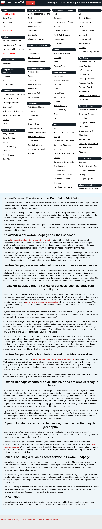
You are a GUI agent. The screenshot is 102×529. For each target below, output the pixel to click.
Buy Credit (32, 520)
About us (11, 520)
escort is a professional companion (41, 302)
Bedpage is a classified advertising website (30, 240)
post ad (31, 3)
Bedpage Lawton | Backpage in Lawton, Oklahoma (74, 2)
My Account (21, 520)
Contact (41, 520)
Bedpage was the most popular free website (53, 359)
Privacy (48, 520)
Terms (55, 520)
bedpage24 (15, 2)
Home (3, 520)
